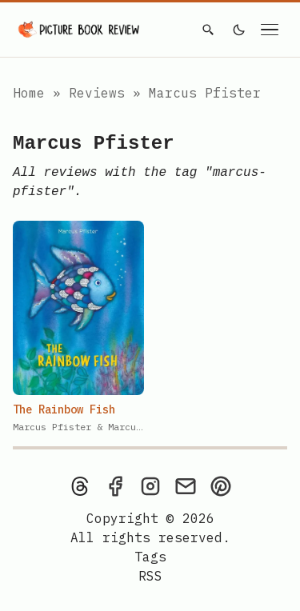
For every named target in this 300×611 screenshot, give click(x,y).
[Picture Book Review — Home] (79, 29)
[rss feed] (150, 576)
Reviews (101, 93)
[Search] (208, 29)
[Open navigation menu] (269, 29)
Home (29, 93)
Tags (150, 557)
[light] (239, 29)
